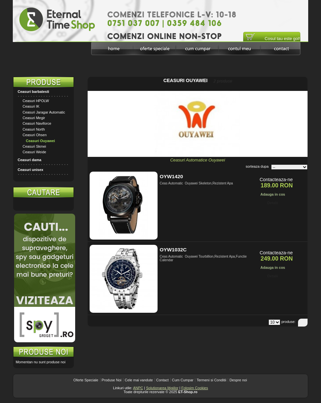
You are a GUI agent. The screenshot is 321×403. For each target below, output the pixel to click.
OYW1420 (171, 176)
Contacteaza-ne (276, 179)
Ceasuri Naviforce (37, 123)
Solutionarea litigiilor (162, 388)
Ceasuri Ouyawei (40, 141)
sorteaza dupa (257, 166)
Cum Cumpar (182, 380)
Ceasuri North (34, 129)
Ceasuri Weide (34, 152)
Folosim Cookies (194, 388)
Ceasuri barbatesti (33, 92)
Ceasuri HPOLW (36, 101)
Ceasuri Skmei (34, 146)
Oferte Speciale (86, 380)
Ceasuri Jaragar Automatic (44, 112)
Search (67, 204)
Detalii (272, 203)
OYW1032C (173, 249)
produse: (289, 322)
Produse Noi (112, 380)
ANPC (138, 388)
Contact (162, 380)
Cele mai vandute (139, 380)
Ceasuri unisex (30, 170)
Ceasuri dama (29, 160)
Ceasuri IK (31, 106)
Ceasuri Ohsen (35, 135)
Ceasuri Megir (34, 118)
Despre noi (238, 380)
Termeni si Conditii (211, 380)
